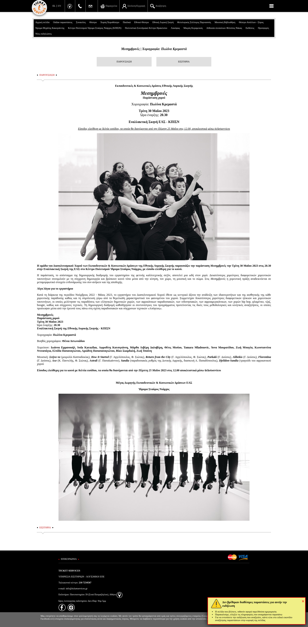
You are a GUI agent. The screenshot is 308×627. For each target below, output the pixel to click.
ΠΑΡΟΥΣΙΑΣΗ (124, 61)
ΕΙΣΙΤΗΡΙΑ (184, 61)
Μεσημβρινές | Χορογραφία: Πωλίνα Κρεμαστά (154, 49)
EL (54, 6)
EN (59, 6)
